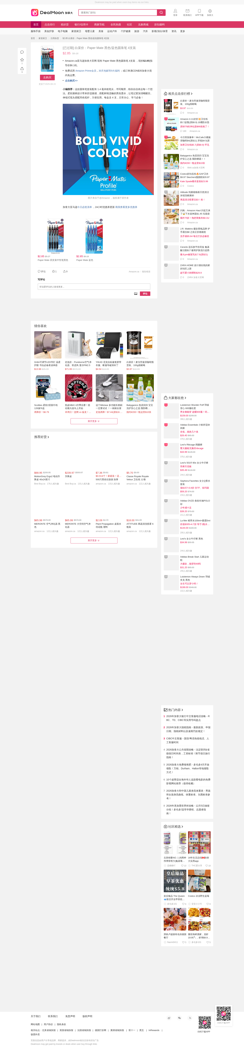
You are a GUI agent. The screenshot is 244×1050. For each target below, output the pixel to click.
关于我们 (35, 1016)
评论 (145, 293)
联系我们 (53, 1016)
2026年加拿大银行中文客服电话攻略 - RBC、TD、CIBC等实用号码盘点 (188, 718)
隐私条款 (61, 1024)
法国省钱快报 (84, 1030)
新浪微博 (169, 1018)
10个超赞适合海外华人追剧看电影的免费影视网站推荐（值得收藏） (188, 781)
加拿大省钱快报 (51, 11)
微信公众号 (179, 1018)
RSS (189, 1018)
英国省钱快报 (66, 1030)
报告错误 (146, 271)
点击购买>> (71, 80)
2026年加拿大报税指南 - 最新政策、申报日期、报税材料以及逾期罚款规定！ (188, 729)
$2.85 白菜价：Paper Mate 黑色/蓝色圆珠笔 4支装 (86, 38)
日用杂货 (55, 38)
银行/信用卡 (81, 24)
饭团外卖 (35, 1034)
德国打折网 (100, 1030)
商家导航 (99, 24)
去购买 (47, 77)
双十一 (132, 1030)
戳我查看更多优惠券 (126, 207)
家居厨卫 (43, 38)
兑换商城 (143, 24)
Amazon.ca (134, 271)
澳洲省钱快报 (117, 1030)
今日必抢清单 (84, 207)
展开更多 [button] (94, 421)
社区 (129, 24)
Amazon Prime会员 (85, 70)
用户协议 (48, 1024)
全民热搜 (116, 24)
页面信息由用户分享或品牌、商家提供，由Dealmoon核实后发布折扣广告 (65, 1040)
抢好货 (65, 24)
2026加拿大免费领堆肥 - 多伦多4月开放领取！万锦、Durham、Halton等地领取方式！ (187, 768)
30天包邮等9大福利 (109, 70)
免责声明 (70, 1016)
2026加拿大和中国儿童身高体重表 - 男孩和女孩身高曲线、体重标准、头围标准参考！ (188, 794)
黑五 (141, 1030)
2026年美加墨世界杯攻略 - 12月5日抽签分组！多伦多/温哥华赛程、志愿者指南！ (188, 809)
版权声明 (87, 1016)
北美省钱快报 (49, 1030)
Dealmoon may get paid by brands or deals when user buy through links (64, 1044)
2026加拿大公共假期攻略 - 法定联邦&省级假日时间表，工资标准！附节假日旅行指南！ (188, 753)
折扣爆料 (159, 24)
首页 (36, 24)
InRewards (154, 1030)
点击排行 (49, 24)
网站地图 (35, 1024)
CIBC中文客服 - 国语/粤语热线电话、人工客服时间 (187, 740)
